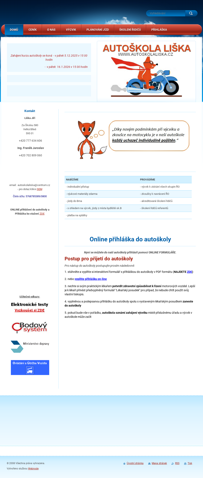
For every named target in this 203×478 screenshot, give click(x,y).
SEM (39, 189)
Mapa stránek (159, 463)
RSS (177, 463)
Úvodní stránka (135, 463)
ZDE (42, 213)
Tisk (190, 463)
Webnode (33, 468)
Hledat (191, 13)
